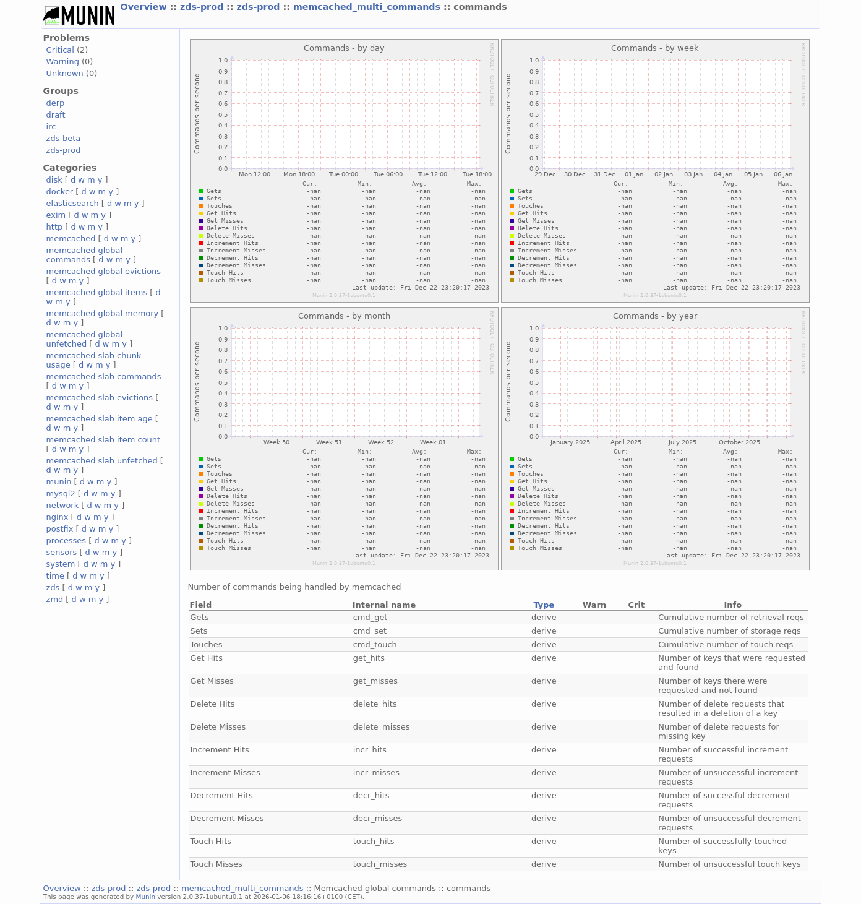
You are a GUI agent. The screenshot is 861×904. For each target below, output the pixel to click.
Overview (145, 7)
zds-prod (203, 7)
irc (51, 126)
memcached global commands (84, 255)
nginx (57, 517)
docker (60, 191)
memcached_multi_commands (368, 7)
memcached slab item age (99, 418)
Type (543, 604)
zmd (55, 599)
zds (53, 587)
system (60, 564)
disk (54, 179)
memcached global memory (102, 313)
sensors (61, 552)
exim (56, 215)
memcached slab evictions (99, 397)
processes (66, 540)
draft (56, 114)
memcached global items (97, 292)
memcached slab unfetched (102, 460)
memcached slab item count (103, 439)
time (55, 575)
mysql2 (60, 493)
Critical (60, 49)
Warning (62, 61)
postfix (60, 528)
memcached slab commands (103, 376)
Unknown (65, 73)
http (54, 226)
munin (59, 481)
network (62, 505)
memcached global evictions (103, 271)
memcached (71, 238)
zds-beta (63, 138)
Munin (146, 896)
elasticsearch (72, 203)
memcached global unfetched (84, 339)
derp (55, 103)
